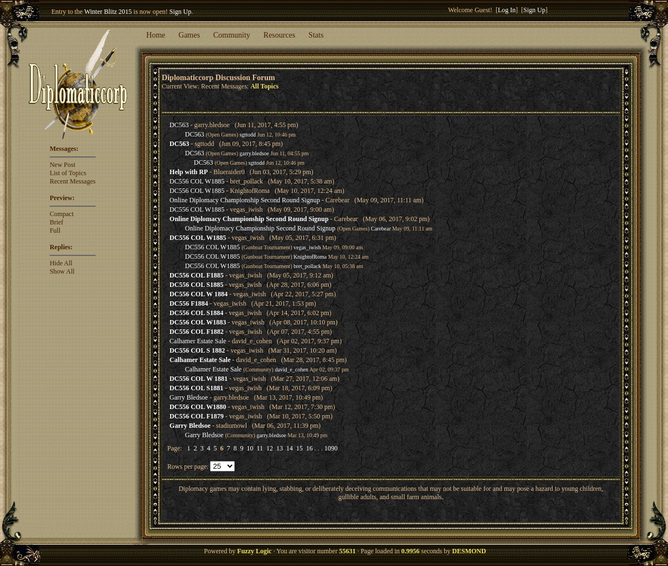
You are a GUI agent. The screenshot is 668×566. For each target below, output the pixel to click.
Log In (507, 10)
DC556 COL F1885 (197, 275)
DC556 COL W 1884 (199, 294)
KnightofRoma (310, 257)
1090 (331, 448)
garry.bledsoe (255, 153)
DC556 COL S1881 (196, 388)
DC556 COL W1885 (197, 181)
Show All (62, 271)
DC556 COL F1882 (197, 332)
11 (259, 448)
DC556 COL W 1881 (199, 378)
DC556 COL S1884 (196, 313)
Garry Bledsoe (189, 397)
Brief (57, 222)
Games (189, 35)
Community (231, 35)
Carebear (381, 229)
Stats (315, 35)
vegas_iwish (306, 247)
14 (289, 448)
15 (299, 448)
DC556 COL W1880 (198, 407)
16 (309, 448)
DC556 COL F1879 (197, 416)
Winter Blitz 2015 (108, 11)
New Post (62, 165)
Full (55, 230)
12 (269, 448)
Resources (280, 35)
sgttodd (248, 135)
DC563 (179, 125)
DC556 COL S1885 (196, 285)
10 (249, 448)
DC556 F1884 (189, 303)
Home (155, 35)
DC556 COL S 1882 (197, 350)
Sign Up (181, 11)
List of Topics (68, 173)
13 (279, 448)
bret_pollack (307, 266)
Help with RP (189, 172)
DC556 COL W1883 (198, 322)
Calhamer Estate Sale (198, 341)
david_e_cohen (291, 369)
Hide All (61, 263)
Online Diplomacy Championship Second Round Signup (245, 200)
